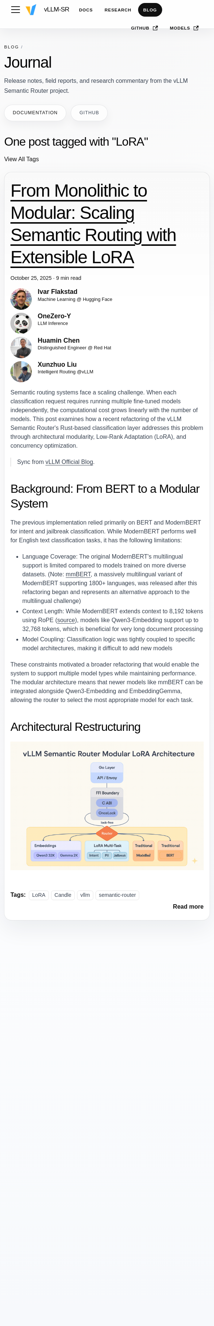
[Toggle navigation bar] (15, 9)
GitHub (144, 28)
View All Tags (21, 159)
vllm (85, 895)
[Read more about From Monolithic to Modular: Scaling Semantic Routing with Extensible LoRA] (188, 906)
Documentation (35, 112)
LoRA (39, 895)
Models (184, 28)
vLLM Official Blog (69, 462)
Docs (86, 9)
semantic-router (117, 895)
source (66, 620)
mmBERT (78, 574)
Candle (62, 895)
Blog (150, 9)
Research (118, 9)
